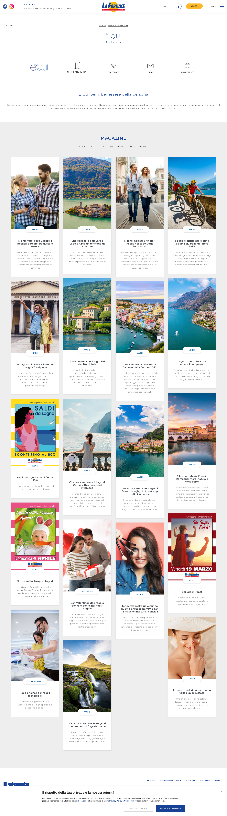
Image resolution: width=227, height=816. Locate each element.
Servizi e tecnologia (118, 25)
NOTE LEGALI (168, 807)
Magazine (190, 781)
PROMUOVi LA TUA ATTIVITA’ (164, 788)
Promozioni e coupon (171, 781)
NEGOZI (102, 25)
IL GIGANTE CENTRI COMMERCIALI (209, 788)
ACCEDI (194, 6)
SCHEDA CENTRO (141, 788)
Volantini (205, 781)
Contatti (219, 781)
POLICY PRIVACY (184, 807)
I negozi (151, 781)
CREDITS (219, 807)
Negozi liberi (185, 788)
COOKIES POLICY (204, 807)
